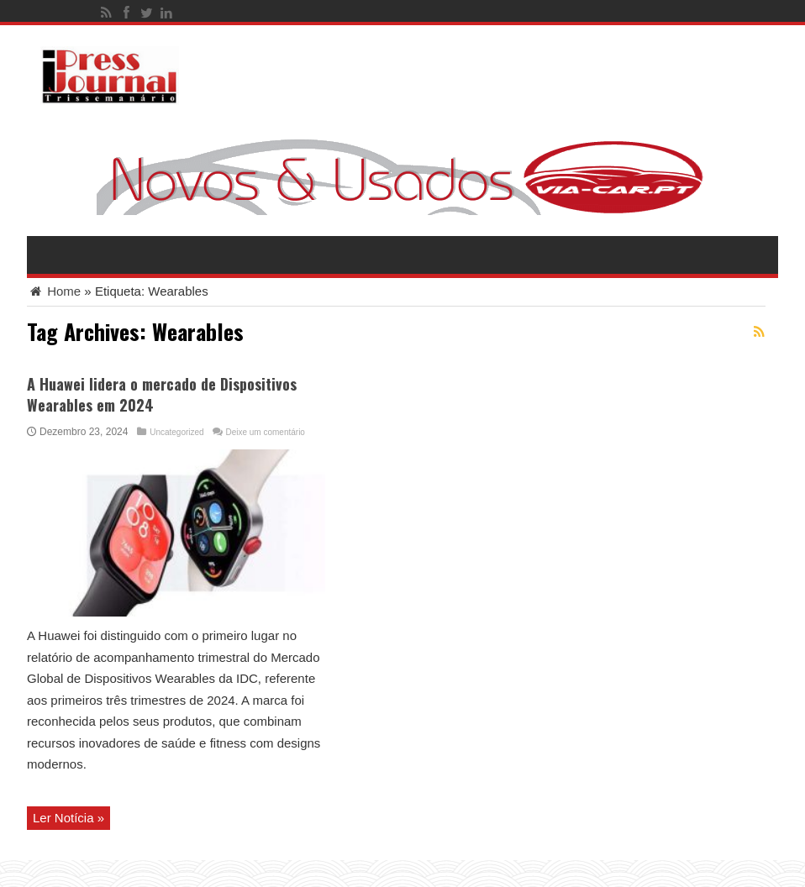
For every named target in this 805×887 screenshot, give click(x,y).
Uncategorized (176, 432)
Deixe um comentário (264, 432)
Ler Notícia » (68, 818)
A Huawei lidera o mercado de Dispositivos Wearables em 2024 (162, 394)
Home (54, 291)
